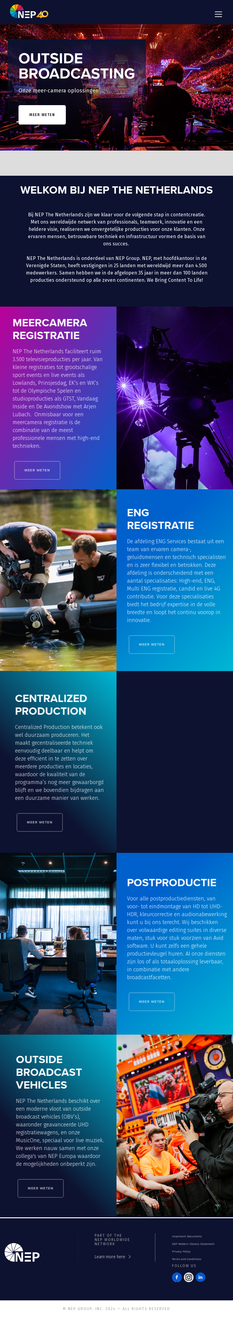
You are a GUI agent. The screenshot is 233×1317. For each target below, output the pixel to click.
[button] (217, 14)
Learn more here (110, 1256)
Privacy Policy (181, 1251)
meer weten (42, 115)
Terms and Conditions (186, 1259)
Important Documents (187, 1236)
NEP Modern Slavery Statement (193, 1244)
